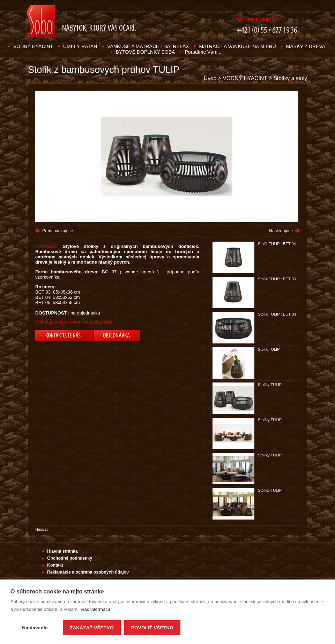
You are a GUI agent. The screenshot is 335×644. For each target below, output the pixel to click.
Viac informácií (95, 609)
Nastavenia (34, 627)
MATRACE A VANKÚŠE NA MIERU (237, 46)
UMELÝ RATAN (80, 46)
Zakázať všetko (92, 627)
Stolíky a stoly (290, 78)
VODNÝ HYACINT (33, 46)
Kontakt (55, 565)
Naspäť (41, 529)
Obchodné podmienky (69, 558)
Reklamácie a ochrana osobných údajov (88, 572)
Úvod (210, 78)
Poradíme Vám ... (204, 52)
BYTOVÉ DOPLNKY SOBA (146, 52)
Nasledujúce (281, 230)
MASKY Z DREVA (305, 46)
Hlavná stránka (62, 551)
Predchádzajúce (57, 230)
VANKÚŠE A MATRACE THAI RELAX (148, 46)
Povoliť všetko (152, 627)
